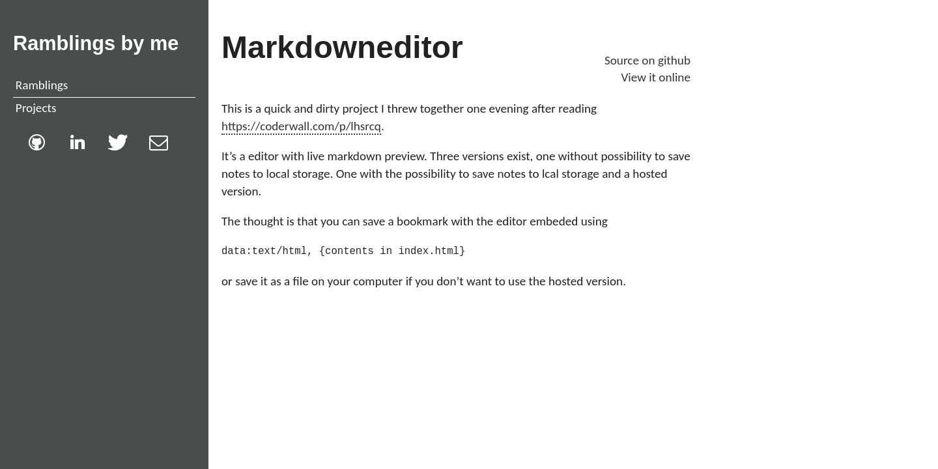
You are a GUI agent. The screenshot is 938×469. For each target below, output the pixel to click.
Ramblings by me (95, 43)
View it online (655, 77)
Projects (36, 107)
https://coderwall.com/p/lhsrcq (301, 126)
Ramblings (42, 85)
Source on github (647, 60)
